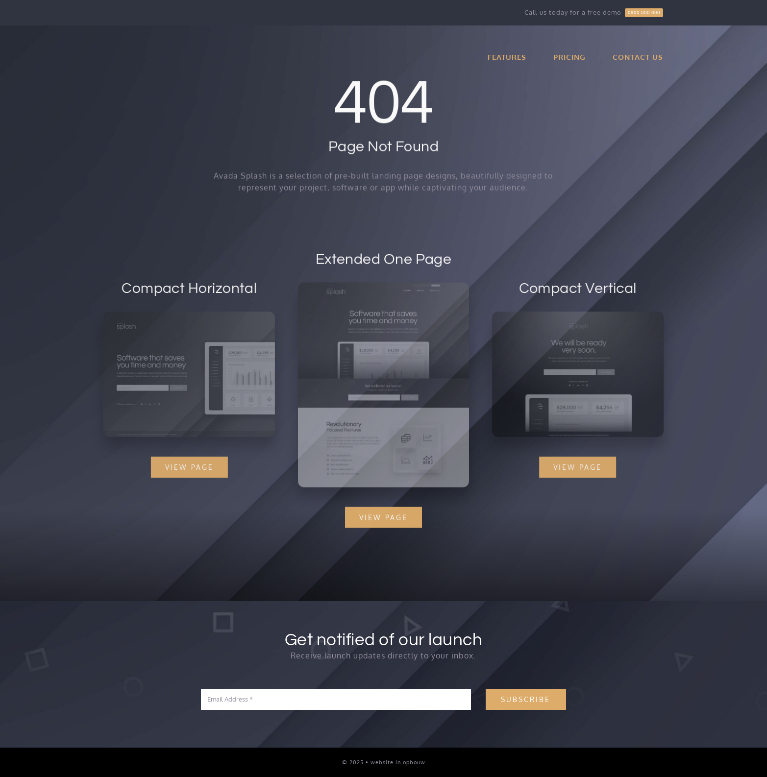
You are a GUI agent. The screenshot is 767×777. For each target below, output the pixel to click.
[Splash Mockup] (384, 287)
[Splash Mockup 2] (187, 315)
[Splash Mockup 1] (579, 315)
